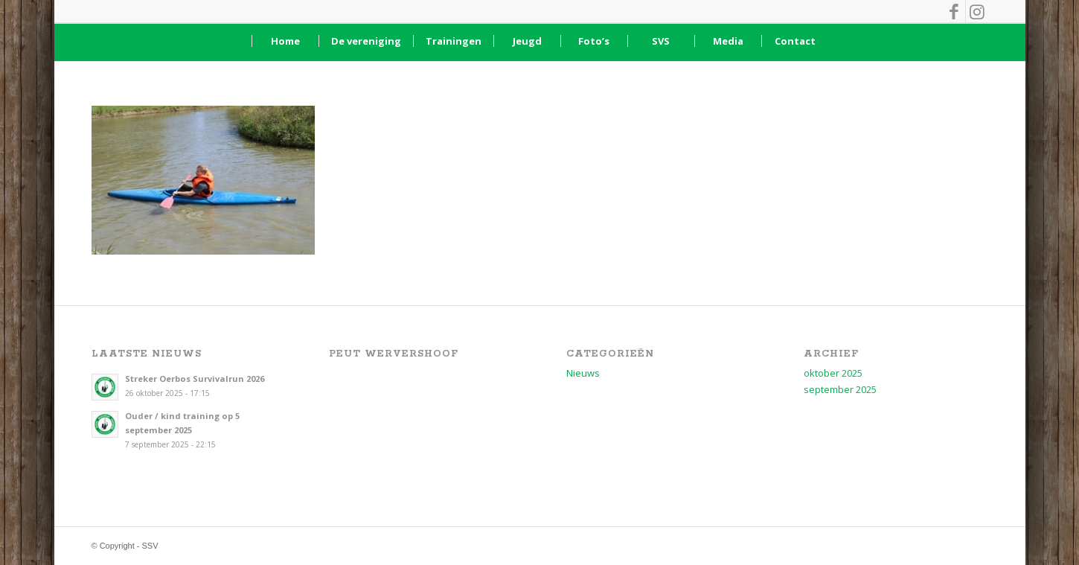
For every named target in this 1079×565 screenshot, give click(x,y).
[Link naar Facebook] (954, 11)
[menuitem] (285, 41)
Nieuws (583, 373)
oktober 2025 (833, 373)
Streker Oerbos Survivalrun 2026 (194, 378)
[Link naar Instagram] (977, 11)
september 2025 (840, 389)
